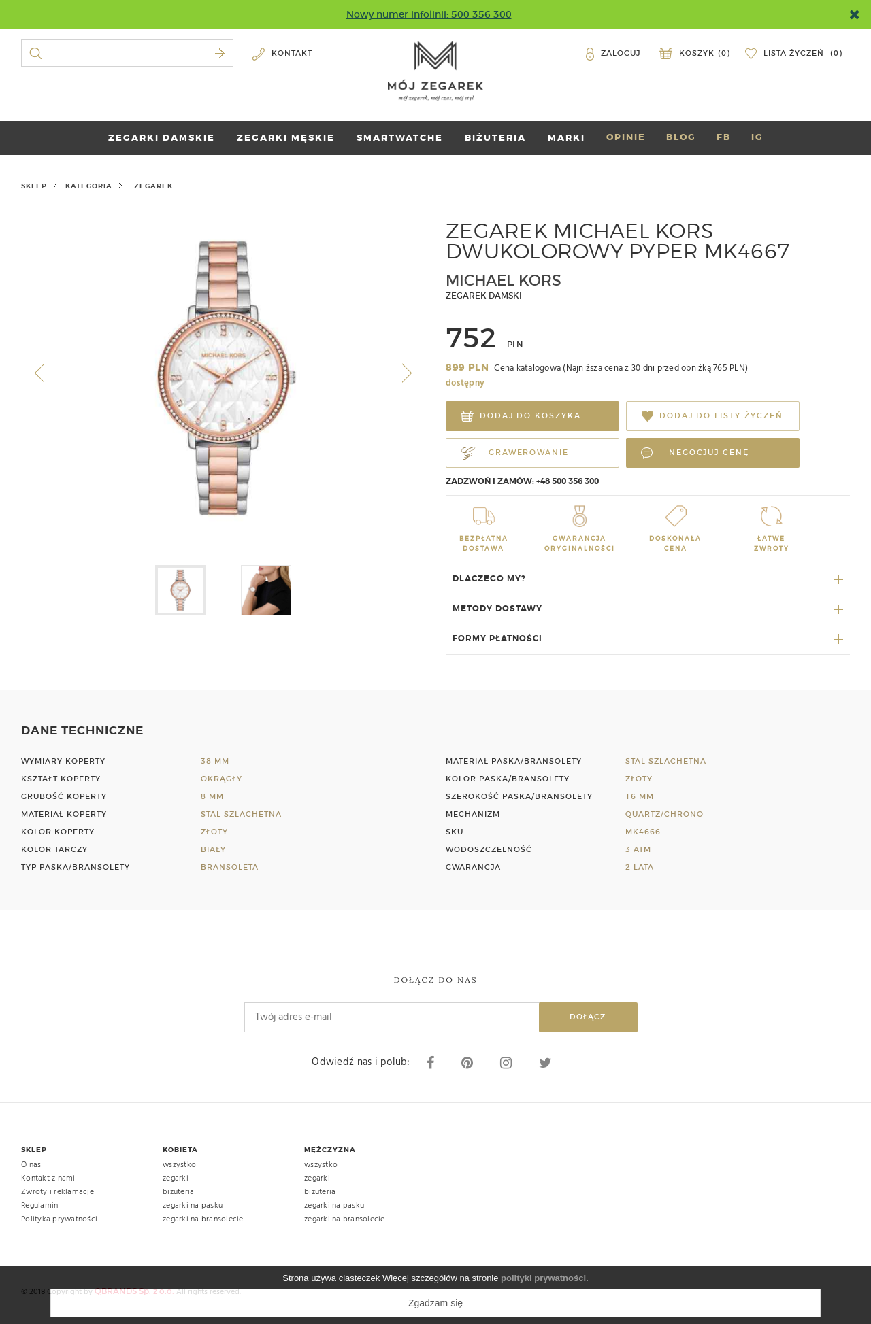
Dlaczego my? (489, 578)
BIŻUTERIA (495, 137)
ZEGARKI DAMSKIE (161, 137)
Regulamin (39, 1205)
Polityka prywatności (59, 1219)
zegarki (175, 1178)
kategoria (88, 186)
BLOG (681, 137)
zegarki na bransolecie (203, 1219)
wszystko (179, 1165)
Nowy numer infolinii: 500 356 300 (429, 14)
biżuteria (178, 1192)
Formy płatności (497, 638)
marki (566, 137)
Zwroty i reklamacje (57, 1192)
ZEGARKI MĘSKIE (286, 137)
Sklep (34, 186)
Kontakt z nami (48, 1178)
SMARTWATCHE (400, 137)
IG (757, 137)
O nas (31, 1165)
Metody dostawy (497, 608)
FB (724, 137)
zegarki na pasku (193, 1205)
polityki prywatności (543, 1278)
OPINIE (626, 137)
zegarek (153, 186)
